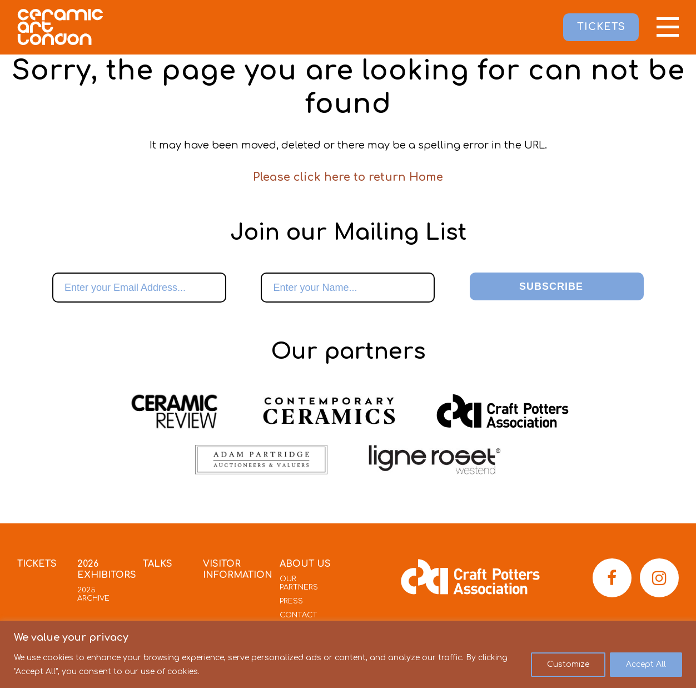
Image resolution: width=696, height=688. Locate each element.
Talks (157, 564)
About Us (305, 564)
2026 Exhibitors (106, 569)
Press (291, 601)
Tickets (37, 564)
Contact (298, 615)
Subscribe (551, 286)
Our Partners (299, 583)
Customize (568, 664)
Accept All (646, 664)
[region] (348, 654)
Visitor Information (237, 569)
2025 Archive (93, 594)
